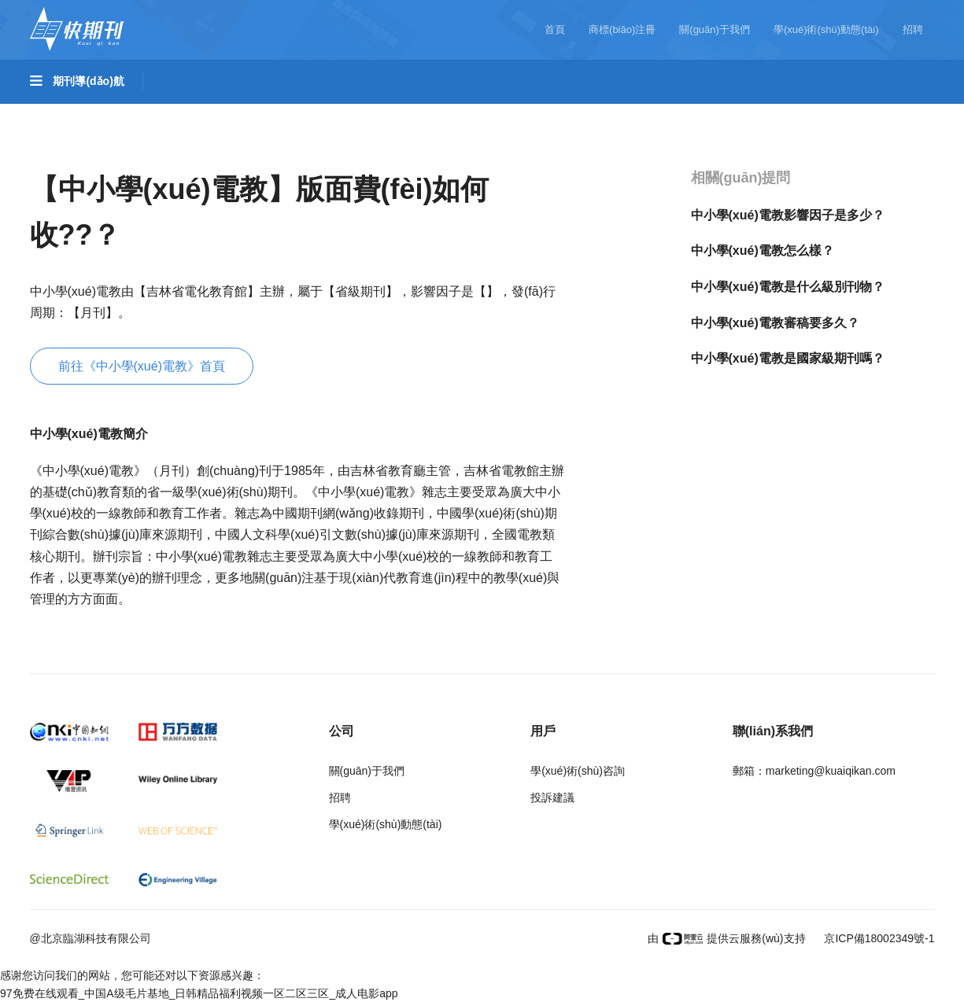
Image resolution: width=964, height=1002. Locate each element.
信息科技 (630, 112)
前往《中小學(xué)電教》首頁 (141, 366)
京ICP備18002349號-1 (878, 938)
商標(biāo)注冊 (622, 29)
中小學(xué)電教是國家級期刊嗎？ (788, 358)
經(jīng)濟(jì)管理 (203, 156)
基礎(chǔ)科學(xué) (97, 112)
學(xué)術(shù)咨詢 (577, 770)
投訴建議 (552, 797)
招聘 (913, 29)
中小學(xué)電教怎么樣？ (762, 250)
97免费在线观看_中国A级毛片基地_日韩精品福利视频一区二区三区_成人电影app (199, 993)
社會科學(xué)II (86, 156)
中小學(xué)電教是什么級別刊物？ (788, 286)
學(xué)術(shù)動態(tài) (826, 29)
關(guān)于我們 (714, 29)
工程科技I (205, 112)
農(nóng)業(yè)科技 (400, 112)
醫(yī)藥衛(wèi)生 (528, 112)
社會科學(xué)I (841, 112)
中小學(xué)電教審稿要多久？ (775, 323)
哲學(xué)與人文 (728, 112)
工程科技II (290, 112)
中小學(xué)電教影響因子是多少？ (788, 215)
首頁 (555, 29)
